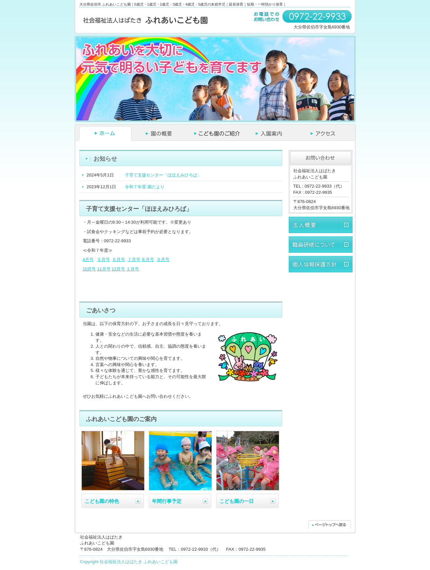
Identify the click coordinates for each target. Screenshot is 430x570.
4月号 (88, 259)
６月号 (118, 259)
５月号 (103, 259)
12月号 (118, 269)
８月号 (147, 259)
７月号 (134, 259)
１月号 (132, 269)
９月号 (163, 259)
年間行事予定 (166, 501)
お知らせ (105, 159)
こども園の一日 (236, 501)
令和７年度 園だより (144, 186)
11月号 (104, 269)
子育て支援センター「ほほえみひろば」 (163, 175)
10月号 (89, 269)
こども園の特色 (102, 501)
